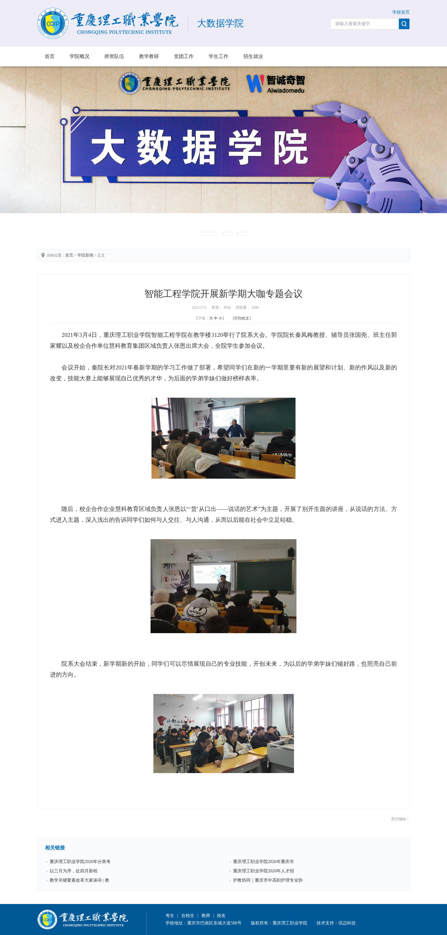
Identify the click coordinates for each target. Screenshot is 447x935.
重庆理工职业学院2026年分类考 (80, 861)
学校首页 (401, 12)
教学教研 (149, 56)
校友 (221, 915)
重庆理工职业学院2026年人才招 (263, 871)
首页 (50, 56)
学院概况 (79, 56)
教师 (205, 915)
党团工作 (184, 56)
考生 (169, 915)
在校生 (187, 915)
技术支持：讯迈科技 (336, 923)
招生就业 (253, 56)
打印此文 (241, 318)
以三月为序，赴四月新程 (73, 871)
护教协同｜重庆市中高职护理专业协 (268, 880)
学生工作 (218, 56)
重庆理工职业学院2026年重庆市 (263, 861)
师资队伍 (114, 56)
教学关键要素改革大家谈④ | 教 (79, 880)
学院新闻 (85, 255)
